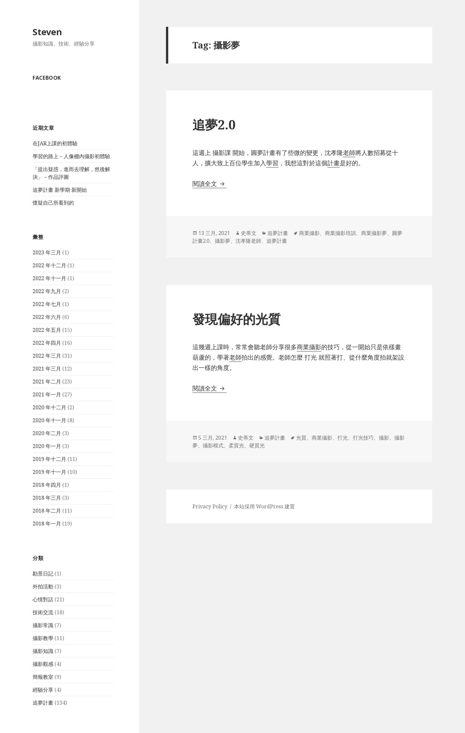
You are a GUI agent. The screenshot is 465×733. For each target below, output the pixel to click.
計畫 (333, 163)
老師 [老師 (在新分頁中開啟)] (235, 357)
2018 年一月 (47, 523)
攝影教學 (43, 638)
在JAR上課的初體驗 (55, 143)
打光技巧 (363, 437)
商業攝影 (309, 233)
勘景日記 (43, 573)
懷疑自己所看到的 (53, 202)
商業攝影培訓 (340, 233)
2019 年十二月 (49, 459)
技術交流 (43, 612)
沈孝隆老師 (248, 240)
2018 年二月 (47, 510)
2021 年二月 (47, 381)
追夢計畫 (43, 702)
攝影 (384, 437)
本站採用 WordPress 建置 (264, 506)
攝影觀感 (43, 663)
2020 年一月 (47, 446)
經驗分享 (43, 689)
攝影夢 (222, 240)
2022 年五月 (47, 329)
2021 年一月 (47, 394)
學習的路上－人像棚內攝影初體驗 (71, 156)
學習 (272, 163)
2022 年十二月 (49, 265)
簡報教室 (43, 676)
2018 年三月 (47, 497)
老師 (349, 152)
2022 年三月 (47, 355)
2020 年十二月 (49, 407)
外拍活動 (43, 586)
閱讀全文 (209, 183)
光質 (301, 437)
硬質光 (257, 445)
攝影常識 (43, 625)
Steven (47, 32)
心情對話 (43, 599)
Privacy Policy (209, 506)
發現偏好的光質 (236, 318)
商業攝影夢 (374, 233)
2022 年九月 (47, 291)
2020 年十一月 (49, 420)
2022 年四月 (47, 342)
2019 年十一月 (49, 471)
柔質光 (236, 445)
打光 (342, 437)
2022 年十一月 (49, 278)
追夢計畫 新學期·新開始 (60, 189)
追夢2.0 (214, 124)
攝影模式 (213, 445)
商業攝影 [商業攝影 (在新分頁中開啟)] (309, 347)
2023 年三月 (47, 252)
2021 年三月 (47, 368)
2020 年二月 (47, 433)
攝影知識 (43, 651)
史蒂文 (248, 233)
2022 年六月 (47, 317)
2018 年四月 (47, 484)
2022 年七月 (47, 304)
